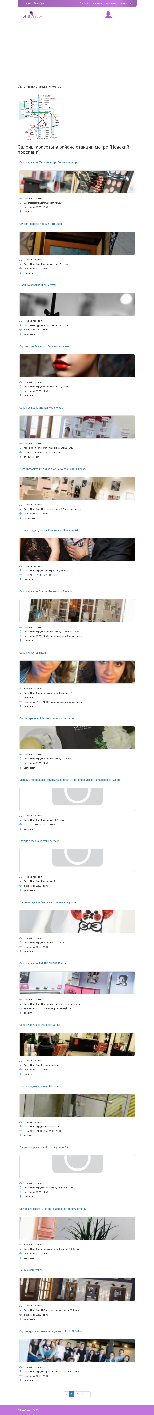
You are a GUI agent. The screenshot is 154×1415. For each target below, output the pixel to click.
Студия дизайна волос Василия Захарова (44, 346)
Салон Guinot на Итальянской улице (41, 407)
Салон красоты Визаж (33, 652)
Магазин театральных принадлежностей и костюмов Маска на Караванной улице (69, 779)
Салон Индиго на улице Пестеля (39, 1086)
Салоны (84, 3)
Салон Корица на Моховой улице (39, 1024)
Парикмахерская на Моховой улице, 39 (43, 1147)
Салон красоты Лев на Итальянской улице (45, 591)
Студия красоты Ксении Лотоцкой (40, 223)
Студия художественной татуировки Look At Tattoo (50, 1331)
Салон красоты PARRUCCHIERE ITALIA (42, 963)
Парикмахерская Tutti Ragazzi (37, 285)
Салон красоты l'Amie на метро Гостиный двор (48, 162)
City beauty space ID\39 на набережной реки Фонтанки (52, 1208)
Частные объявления (104, 3)
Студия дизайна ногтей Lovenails (39, 841)
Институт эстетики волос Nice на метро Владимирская (52, 469)
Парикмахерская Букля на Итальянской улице (48, 902)
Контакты (126, 3)
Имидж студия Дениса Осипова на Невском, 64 (48, 530)
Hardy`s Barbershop (31, 1270)
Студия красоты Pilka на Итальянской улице (46, 718)
